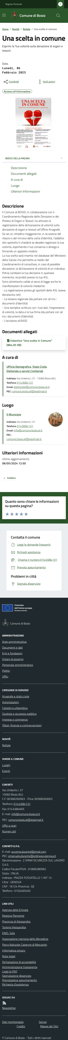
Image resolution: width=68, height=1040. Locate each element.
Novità (15, 29)
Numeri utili (9, 831)
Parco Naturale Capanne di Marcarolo (24, 944)
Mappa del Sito (49, 1026)
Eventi (6, 771)
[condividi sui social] (11, 82)
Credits (21, 1026)
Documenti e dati (12, 647)
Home (5, 29)
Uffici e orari (9, 825)
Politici (6, 670)
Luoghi (6, 765)
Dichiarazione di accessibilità (19, 962)
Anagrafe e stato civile (15, 696)
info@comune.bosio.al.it (28, 430)
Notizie (26, 29)
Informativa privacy (13, 950)
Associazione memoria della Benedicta (25, 939)
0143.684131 (22, 804)
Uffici (5, 676)
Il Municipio (14, 414)
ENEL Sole (8, 933)
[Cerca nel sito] (57, 15)
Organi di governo (12, 659)
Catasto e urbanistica (15, 708)
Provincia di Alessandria (16, 921)
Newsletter (9, 1008)
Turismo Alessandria (14, 927)
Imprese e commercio (15, 719)
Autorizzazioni (10, 702)
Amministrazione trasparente (19, 967)
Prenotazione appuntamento (19, 980)
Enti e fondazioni (12, 653)
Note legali (8, 956)
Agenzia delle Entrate (15, 910)
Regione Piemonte (13, 4)
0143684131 (25, 382)
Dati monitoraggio (13, 1022)
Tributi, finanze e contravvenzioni (22, 725)
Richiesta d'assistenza (15, 984)
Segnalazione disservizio (16, 976)
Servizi (43, 1022)
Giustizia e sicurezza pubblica (19, 714)
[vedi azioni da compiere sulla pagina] (46, 82)
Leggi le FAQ (9, 971)
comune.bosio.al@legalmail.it (29, 391)
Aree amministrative (14, 642)
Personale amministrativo (17, 665)
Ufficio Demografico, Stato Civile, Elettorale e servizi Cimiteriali (27, 368)
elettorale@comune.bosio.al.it (32, 387)
